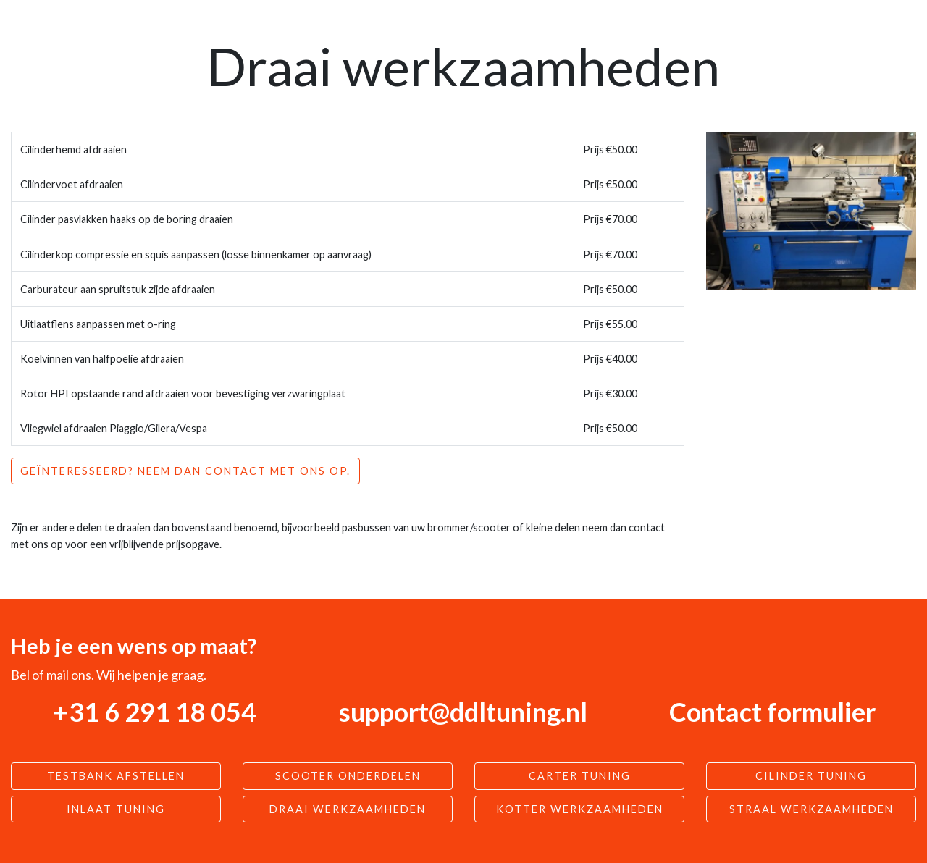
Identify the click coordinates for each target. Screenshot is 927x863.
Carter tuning (580, 776)
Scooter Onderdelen (348, 776)
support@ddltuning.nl (463, 712)
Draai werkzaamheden (347, 809)
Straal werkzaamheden (811, 809)
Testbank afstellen (116, 776)
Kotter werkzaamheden (579, 809)
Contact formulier (772, 712)
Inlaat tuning (116, 809)
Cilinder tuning (811, 776)
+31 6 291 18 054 (154, 712)
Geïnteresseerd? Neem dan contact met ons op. (185, 471)
